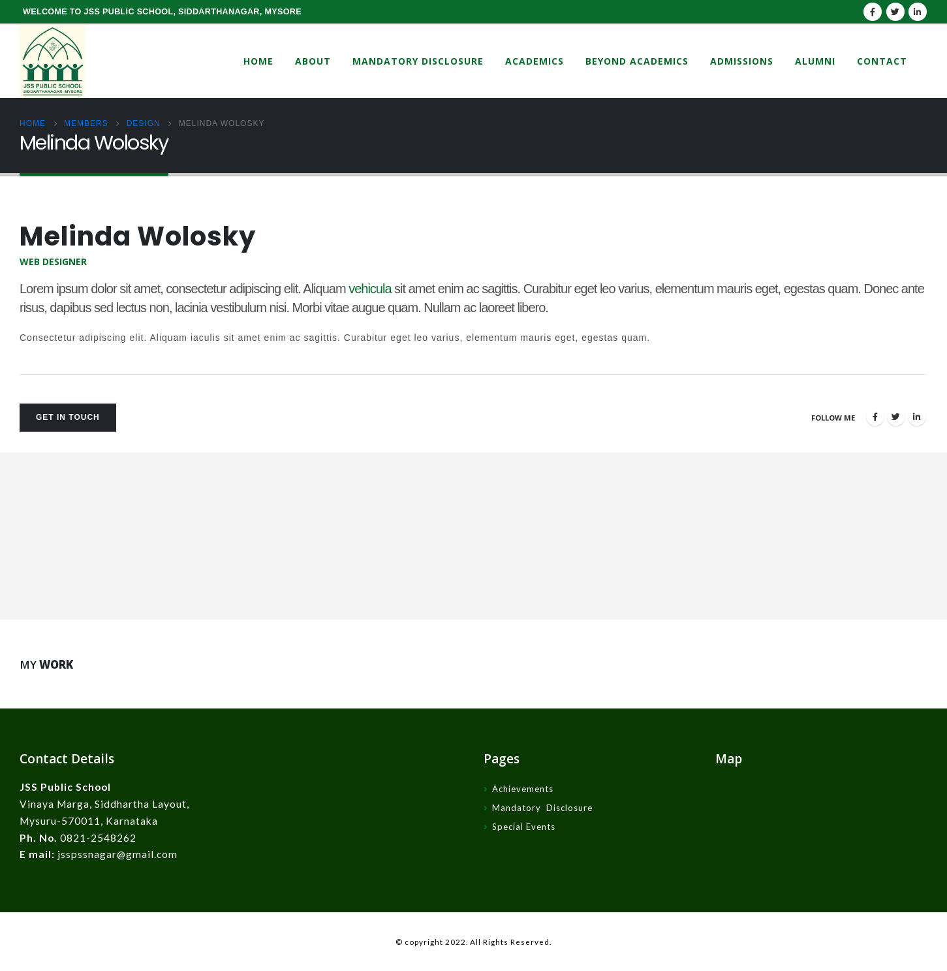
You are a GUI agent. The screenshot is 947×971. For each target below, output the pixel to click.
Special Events (523, 826)
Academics (534, 61)
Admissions (741, 61)
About (313, 61)
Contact (882, 61)
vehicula (370, 288)
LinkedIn (917, 416)
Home (258, 61)
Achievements (522, 789)
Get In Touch (68, 417)
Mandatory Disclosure (418, 61)
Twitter (896, 416)
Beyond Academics (637, 61)
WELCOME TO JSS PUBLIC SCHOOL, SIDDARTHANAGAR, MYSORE (162, 11)
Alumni (815, 61)
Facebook (875, 416)
